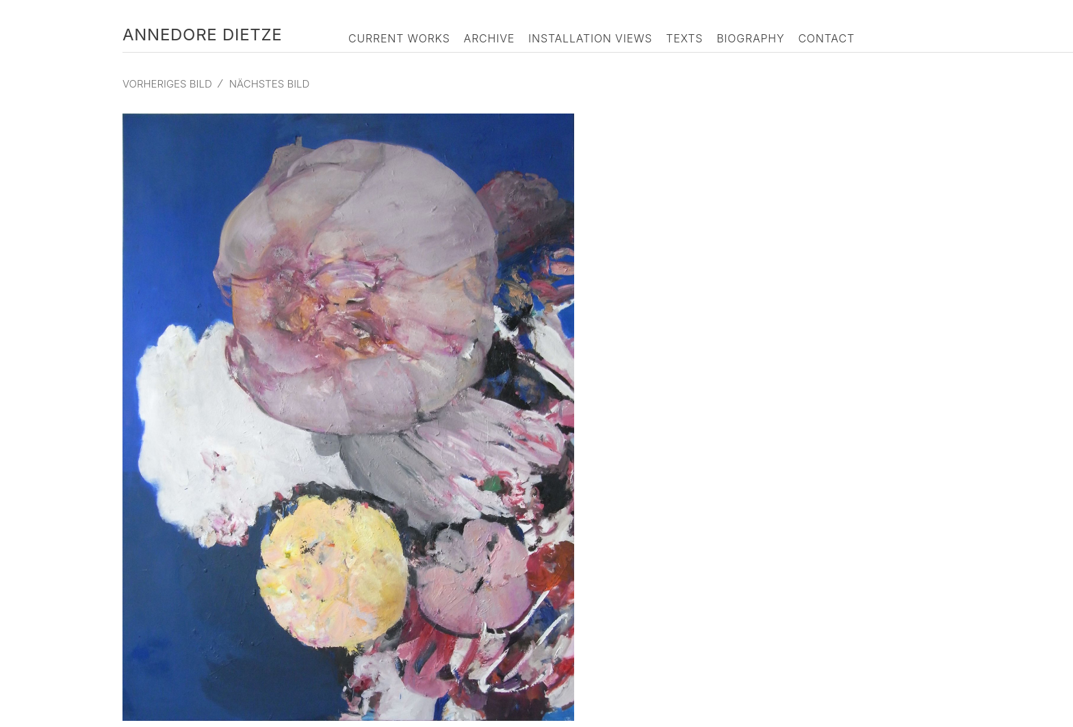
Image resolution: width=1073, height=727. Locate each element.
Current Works (399, 38)
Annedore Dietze (202, 34)
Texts (684, 38)
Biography (750, 38)
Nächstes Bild (269, 83)
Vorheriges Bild (167, 83)
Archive (489, 38)
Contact (826, 38)
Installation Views (590, 38)
